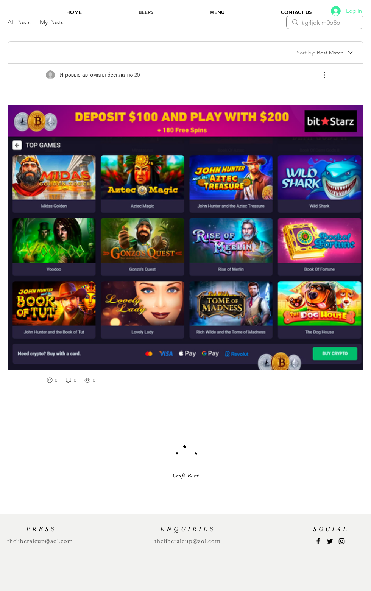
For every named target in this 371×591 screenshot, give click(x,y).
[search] (324, 22)
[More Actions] (320, 74)
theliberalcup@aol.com (40, 541)
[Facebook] (318, 541)
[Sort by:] (325, 52)
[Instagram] (342, 541)
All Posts (19, 22)
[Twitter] (330, 541)
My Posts (52, 22)
